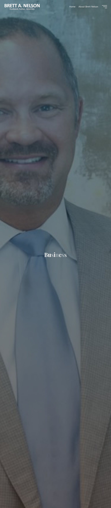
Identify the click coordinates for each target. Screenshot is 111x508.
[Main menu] (104, 7)
